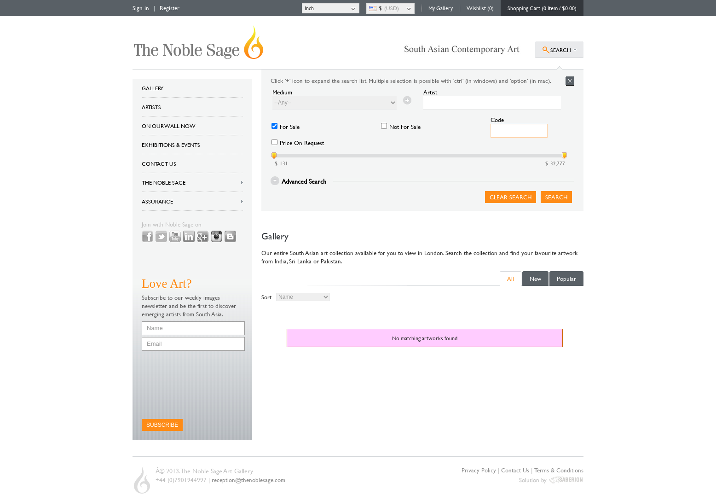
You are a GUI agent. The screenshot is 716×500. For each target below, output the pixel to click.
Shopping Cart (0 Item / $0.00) (542, 8)
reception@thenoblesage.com (248, 480)
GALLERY (152, 88)
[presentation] (179, 385)
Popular (566, 278)
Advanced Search (304, 180)
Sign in (141, 8)
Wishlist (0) (480, 8)
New (535, 278)
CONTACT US (159, 163)
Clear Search (510, 197)
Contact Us (515, 470)
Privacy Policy (479, 470)
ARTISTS (151, 107)
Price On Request (302, 143)
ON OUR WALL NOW (169, 126)
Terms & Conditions (558, 470)
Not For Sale (405, 126)
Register (169, 8)
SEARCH (560, 50)
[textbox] (492, 103)
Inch (309, 8)
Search (556, 197)
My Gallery (440, 8)
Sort (266, 297)
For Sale (290, 126)
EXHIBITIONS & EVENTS (171, 144)
